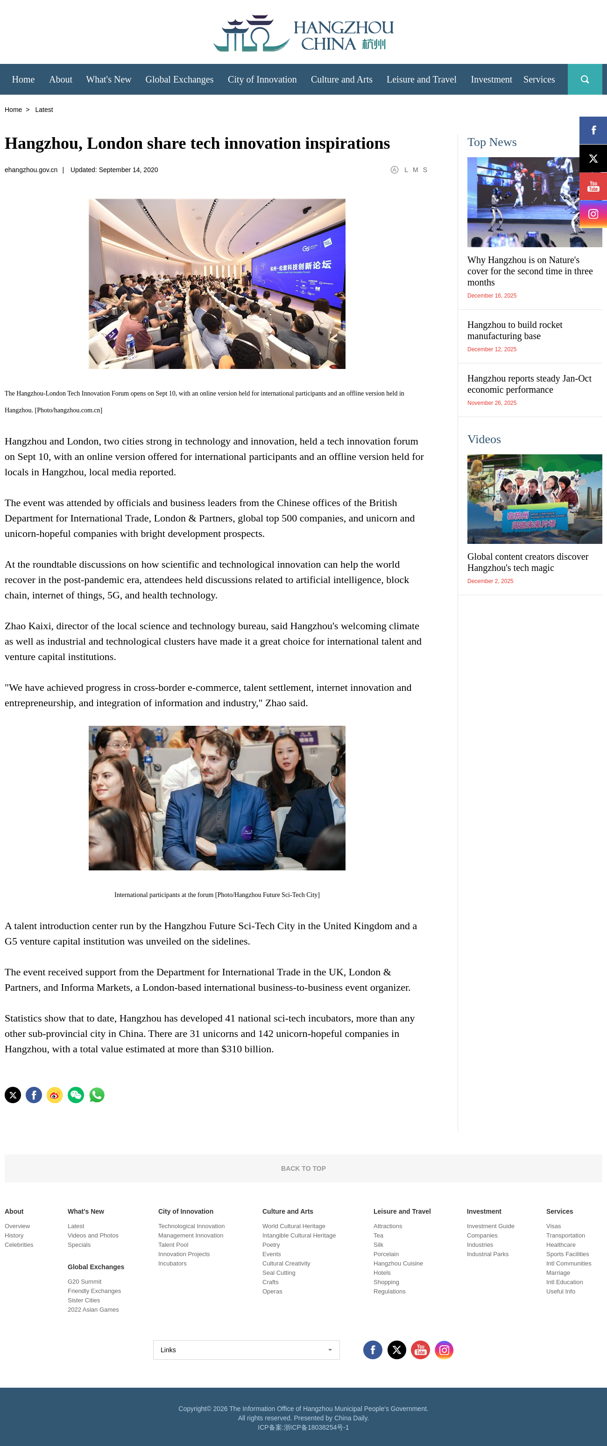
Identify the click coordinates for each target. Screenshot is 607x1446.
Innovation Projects (184, 1254)
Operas (272, 1291)
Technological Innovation (191, 1226)
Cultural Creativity (286, 1263)
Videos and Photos (93, 1235)
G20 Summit (84, 1281)
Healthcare (561, 1244)
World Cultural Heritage (293, 1226)
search (585, 79)
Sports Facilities (567, 1254)
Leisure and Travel (402, 1211)
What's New (86, 1211)
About (14, 1211)
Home (13, 109)
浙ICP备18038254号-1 (316, 1427)
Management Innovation (190, 1235)
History (14, 1235)
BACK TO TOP (303, 1168)
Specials (79, 1244)
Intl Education (564, 1282)
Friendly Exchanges (94, 1290)
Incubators (172, 1263)
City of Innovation (185, 1211)
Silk (378, 1244)
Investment (484, 1211)
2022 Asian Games (93, 1309)
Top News (492, 142)
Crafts (270, 1282)
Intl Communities (569, 1263)
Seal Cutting (279, 1272)
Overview (17, 1226)
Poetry (271, 1244)
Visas (553, 1226)
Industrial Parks (488, 1254)
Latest (76, 1226)
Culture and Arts (287, 1211)
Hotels (382, 1272)
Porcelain (386, 1254)
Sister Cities (84, 1300)
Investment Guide (491, 1226)
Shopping (386, 1282)
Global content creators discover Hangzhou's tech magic (527, 562)
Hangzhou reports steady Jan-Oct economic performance (529, 384)
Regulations (390, 1291)
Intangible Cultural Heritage (299, 1235)
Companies (482, 1235)
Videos (484, 439)
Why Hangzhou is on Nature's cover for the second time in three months (530, 271)
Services (559, 1211)
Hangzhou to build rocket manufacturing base (515, 330)
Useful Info (560, 1291)
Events (271, 1254)
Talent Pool (173, 1244)
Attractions (388, 1226)
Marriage (558, 1272)
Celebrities (19, 1244)
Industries (480, 1244)
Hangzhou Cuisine (398, 1263)
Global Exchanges (96, 1267)
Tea (378, 1235)
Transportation (565, 1235)
